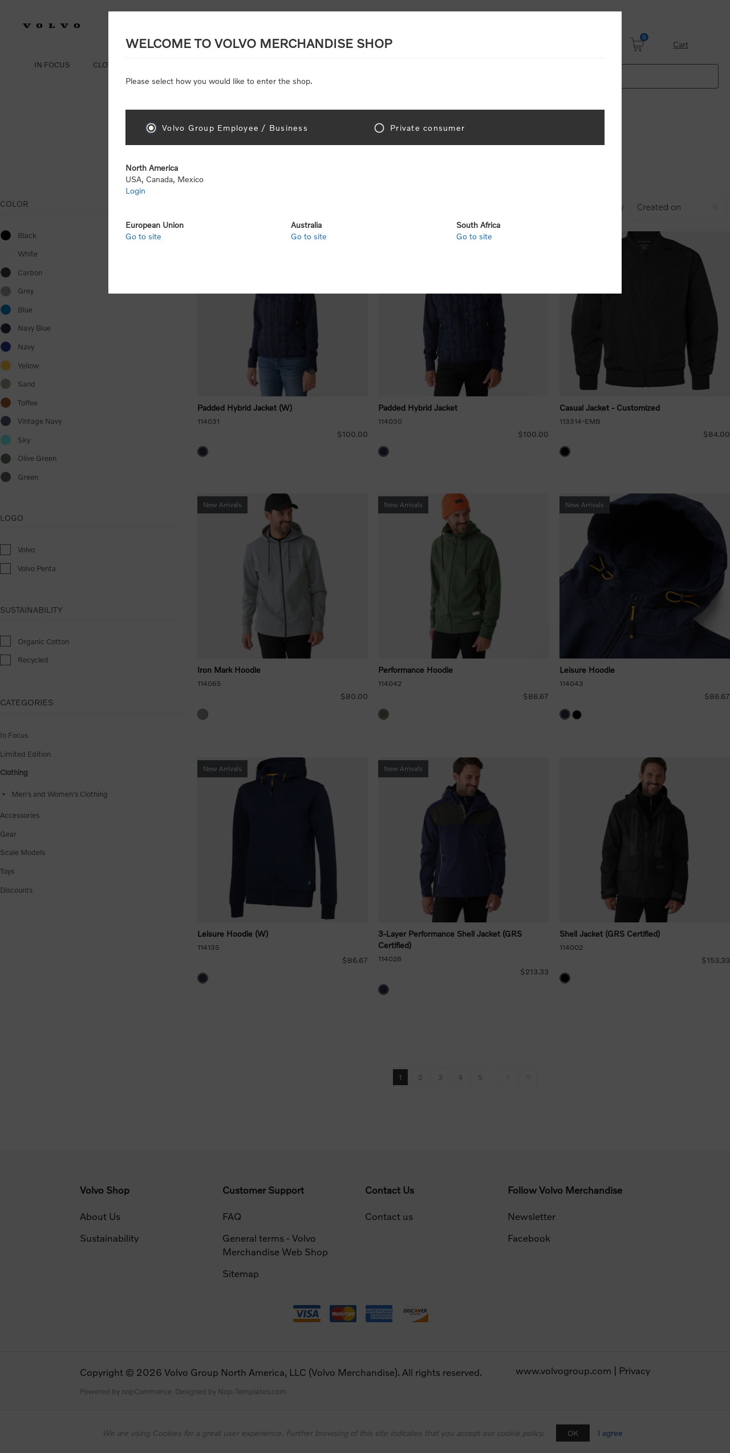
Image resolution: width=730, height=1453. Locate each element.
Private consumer (427, 128)
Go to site (143, 236)
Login (135, 190)
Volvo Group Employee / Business (235, 128)
